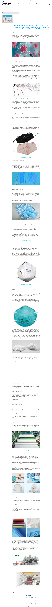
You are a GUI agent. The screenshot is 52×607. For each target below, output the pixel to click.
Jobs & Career (20, 585)
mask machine (33, 66)
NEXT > (37, 571)
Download (34, 585)
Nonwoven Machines (5, 585)
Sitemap (26, 605)
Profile (39, 582)
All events (46, 30)
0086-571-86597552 (22, 594)
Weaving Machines (5, 584)
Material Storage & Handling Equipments (9, 583)
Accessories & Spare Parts (6, 586)
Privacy (22, 605)
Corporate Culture (41, 585)
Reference (37, 3)
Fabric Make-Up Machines (6, 582)
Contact (42, 3)
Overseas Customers (27, 585)
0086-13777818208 (22, 597)
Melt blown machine (26, 444)
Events (3, 12)
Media (29, 3)
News (18, 582)
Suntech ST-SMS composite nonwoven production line (26, 550)
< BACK (15, 571)
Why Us (39, 583)
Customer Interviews (27, 583)
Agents (25, 582)
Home (16, 3)
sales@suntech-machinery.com (24, 598)
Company (24, 3)
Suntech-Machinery (21, 600)
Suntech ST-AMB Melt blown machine (26, 567)
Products (19, 3)
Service (33, 3)
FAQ (33, 583)
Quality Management (41, 586)
